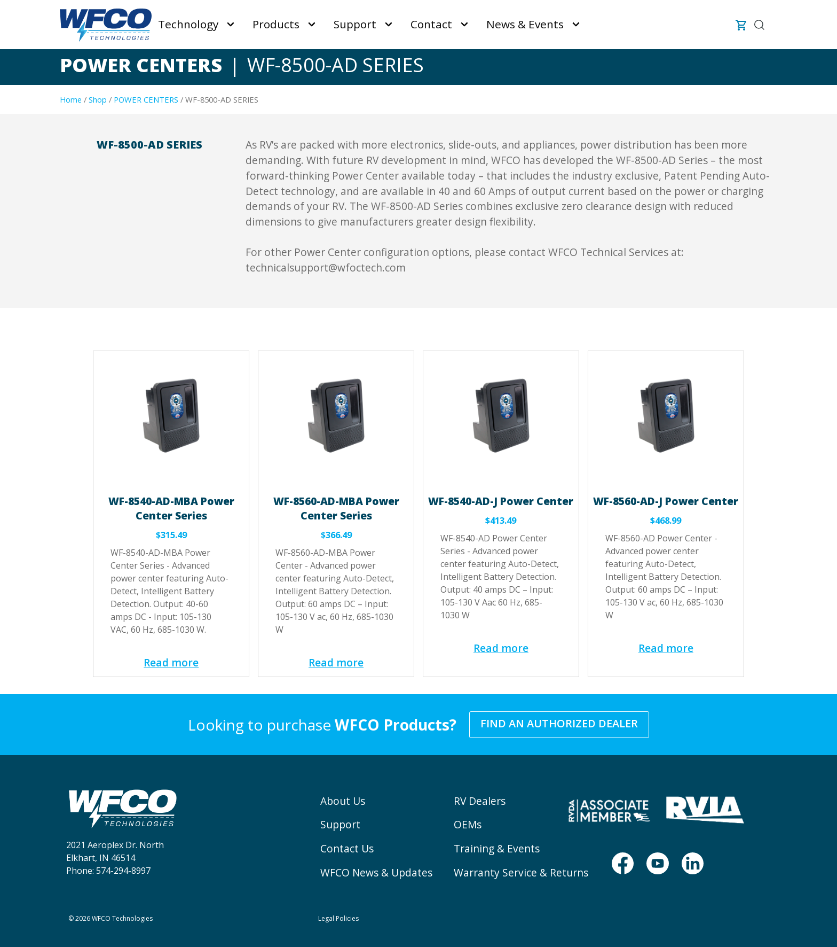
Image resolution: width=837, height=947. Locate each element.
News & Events (525, 24)
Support (355, 24)
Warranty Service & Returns (521, 872)
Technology (188, 24)
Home (71, 99)
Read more (171, 662)
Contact (431, 24)
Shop (98, 99)
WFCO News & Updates (376, 872)
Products (275, 24)
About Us (342, 801)
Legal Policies (338, 918)
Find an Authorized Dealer (559, 723)
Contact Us (347, 848)
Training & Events (497, 848)
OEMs (467, 824)
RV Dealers (480, 801)
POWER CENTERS (146, 99)
